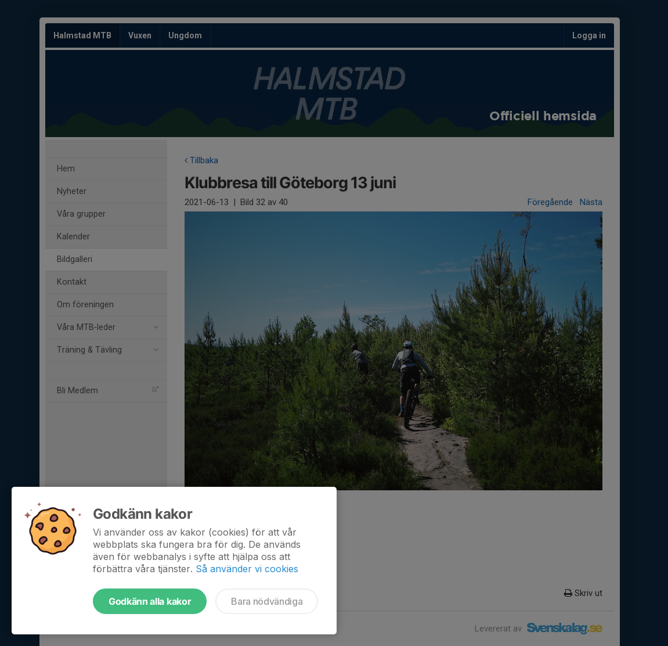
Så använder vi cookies (247, 569)
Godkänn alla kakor (150, 601)
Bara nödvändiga (266, 601)
